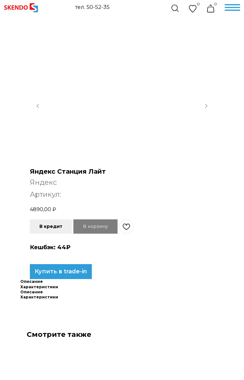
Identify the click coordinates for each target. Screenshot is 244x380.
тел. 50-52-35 (92, 7)
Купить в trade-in (61, 271)
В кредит (50, 226)
